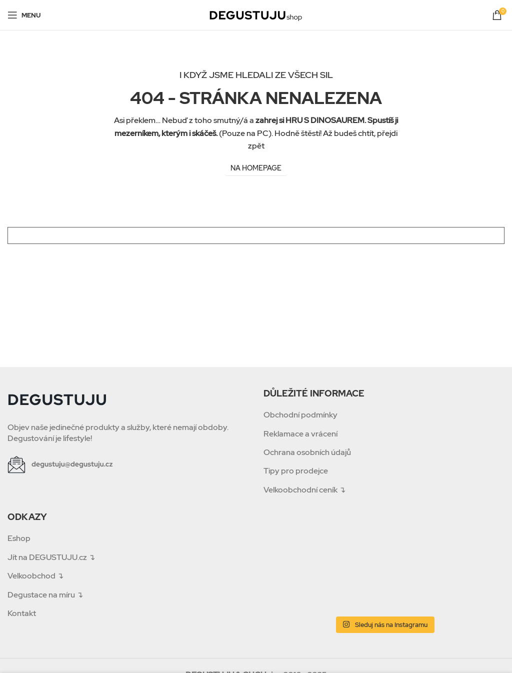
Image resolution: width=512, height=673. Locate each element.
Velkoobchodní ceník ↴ (305, 489)
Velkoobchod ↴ (36, 575)
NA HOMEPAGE (256, 168)
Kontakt (22, 613)
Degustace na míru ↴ (45, 595)
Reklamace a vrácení (301, 433)
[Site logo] (256, 14)
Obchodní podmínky (301, 415)
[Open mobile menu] (24, 15)
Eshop (19, 538)
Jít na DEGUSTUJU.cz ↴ (51, 557)
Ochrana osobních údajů (307, 452)
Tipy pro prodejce (296, 471)
